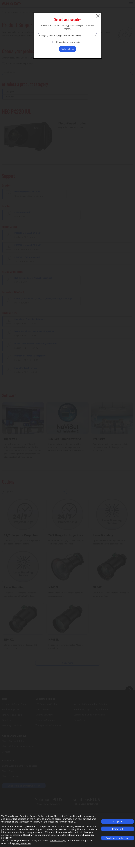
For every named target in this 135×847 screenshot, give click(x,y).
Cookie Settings (58, 840)
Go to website (67, 49)
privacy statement (22, 843)
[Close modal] (98, 16)
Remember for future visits (68, 42)
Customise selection (117, 838)
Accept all (117, 821)
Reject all (117, 829)
